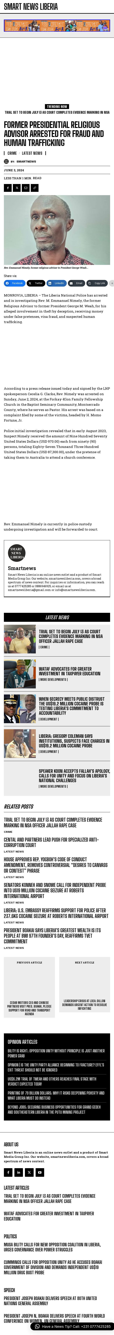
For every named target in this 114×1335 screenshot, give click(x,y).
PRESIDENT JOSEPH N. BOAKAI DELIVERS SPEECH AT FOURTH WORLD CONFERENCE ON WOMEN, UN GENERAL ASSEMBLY (54, 1303)
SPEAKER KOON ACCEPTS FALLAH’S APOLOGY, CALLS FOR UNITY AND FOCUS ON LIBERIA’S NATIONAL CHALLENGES (74, 775)
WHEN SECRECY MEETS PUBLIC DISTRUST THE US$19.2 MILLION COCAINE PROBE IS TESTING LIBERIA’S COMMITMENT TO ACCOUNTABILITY (72, 706)
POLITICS (9, 1240)
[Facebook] (14, 283)
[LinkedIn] (56, 283)
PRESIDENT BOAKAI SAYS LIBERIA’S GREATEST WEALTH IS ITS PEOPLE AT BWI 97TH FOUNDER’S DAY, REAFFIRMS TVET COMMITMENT (52, 936)
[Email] (76, 283)
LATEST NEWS (14, 851)
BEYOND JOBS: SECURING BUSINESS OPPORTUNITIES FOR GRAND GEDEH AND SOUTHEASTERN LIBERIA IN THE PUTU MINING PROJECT (54, 1094)
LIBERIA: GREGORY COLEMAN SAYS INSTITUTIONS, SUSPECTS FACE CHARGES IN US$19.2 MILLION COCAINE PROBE (74, 741)
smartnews (26, 161)
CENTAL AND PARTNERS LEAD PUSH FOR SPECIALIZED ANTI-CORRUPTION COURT (51, 842)
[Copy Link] (97, 283)
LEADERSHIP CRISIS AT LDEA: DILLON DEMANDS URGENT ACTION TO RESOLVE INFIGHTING (84, 987)
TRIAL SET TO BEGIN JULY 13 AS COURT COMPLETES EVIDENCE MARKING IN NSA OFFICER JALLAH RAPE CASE (71, 636)
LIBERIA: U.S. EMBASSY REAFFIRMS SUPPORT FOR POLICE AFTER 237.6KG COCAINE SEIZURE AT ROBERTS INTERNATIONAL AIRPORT (56, 913)
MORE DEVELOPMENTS (53, 679)
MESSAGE (10, 1293)
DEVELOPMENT (48, 719)
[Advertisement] (57, 67)
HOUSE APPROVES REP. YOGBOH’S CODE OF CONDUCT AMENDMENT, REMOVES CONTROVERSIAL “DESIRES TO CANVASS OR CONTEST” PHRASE (56, 865)
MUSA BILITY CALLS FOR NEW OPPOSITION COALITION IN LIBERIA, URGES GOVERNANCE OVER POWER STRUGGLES (52, 1231)
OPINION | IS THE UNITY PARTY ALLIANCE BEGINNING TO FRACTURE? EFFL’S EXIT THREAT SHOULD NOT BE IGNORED (56, 1052)
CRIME (44, 647)
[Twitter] (36, 283)
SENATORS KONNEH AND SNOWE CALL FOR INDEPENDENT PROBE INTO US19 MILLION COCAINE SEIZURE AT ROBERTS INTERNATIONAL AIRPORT (55, 890)
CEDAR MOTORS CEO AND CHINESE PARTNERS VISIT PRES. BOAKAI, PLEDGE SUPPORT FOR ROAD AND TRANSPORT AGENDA (29, 992)
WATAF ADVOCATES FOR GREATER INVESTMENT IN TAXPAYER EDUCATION (69, 671)
